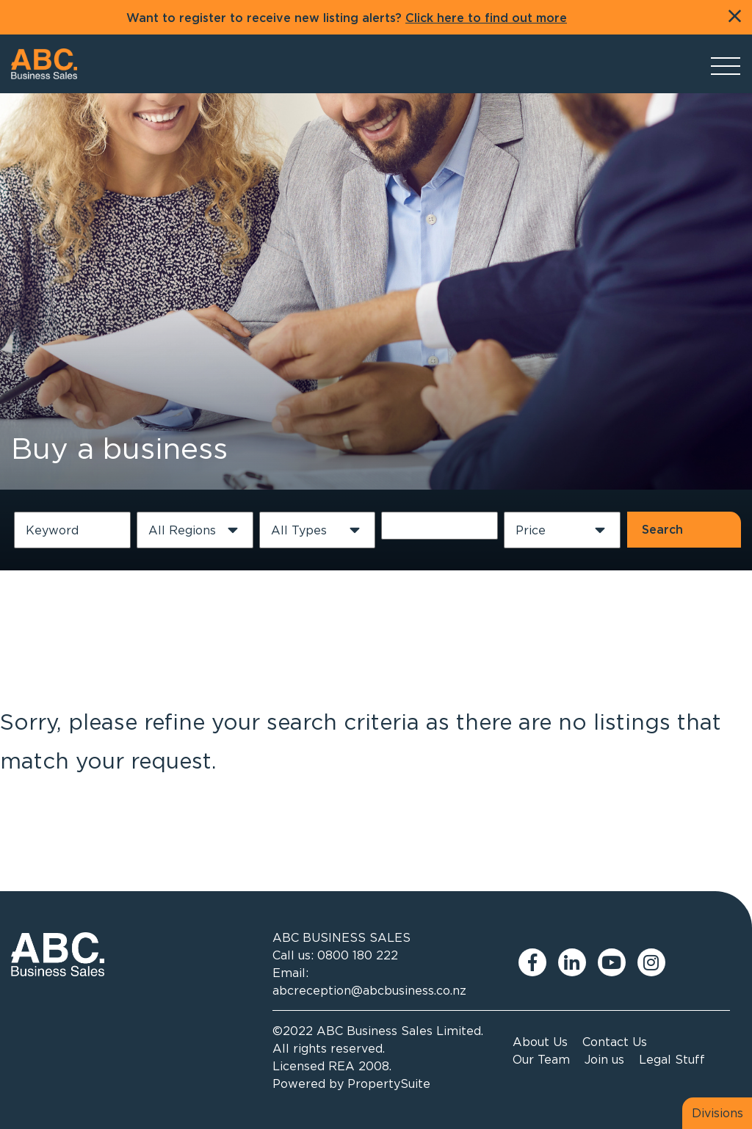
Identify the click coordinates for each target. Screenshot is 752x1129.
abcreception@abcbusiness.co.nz (369, 990)
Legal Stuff (672, 1059)
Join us (604, 1059)
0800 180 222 (357, 955)
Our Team (541, 1059)
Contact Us (614, 1041)
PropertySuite (388, 1083)
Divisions (717, 1112)
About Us (540, 1041)
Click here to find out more (486, 18)
